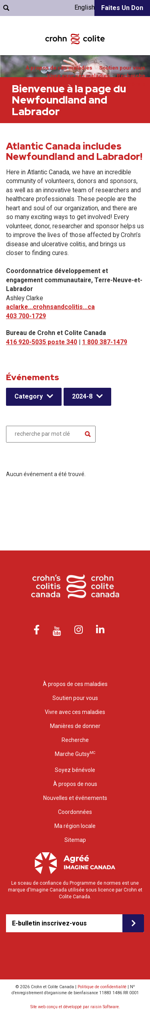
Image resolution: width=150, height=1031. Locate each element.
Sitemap (75, 840)
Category (28, 396)
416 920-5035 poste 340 (41, 342)
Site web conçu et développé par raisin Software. (75, 1006)
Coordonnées (75, 812)
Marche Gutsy (75, 753)
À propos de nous (75, 784)
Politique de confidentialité (102, 986)
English (84, 7)
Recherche (131, 76)
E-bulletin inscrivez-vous (49, 923)
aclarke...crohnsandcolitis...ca (50, 307)
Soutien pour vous (122, 68)
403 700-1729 (26, 316)
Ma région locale (75, 826)
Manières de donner (72, 84)
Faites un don (122, 8)
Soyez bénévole (125, 84)
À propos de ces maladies (59, 68)
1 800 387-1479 (104, 342)
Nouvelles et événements (75, 798)
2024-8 (82, 396)
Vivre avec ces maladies (78, 76)
